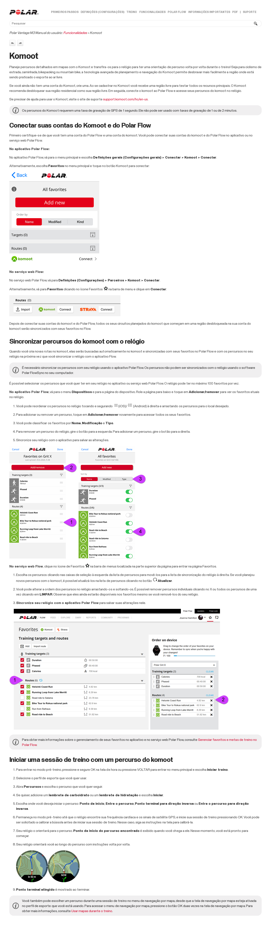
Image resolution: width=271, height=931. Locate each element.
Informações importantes (209, 12)
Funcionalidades (152, 12)
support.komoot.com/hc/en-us (125, 99)
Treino (131, 12)
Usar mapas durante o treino (91, 911)
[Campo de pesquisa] (135, 23)
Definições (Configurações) (102, 12)
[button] (256, 23)
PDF (235, 12)
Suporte (249, 12)
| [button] (240, 12)
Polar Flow (177, 12)
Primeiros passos (64, 12)
